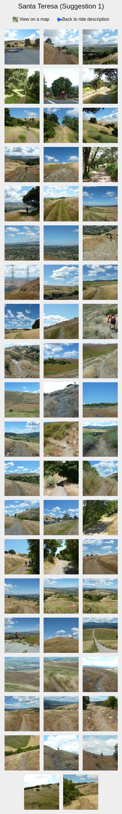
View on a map (34, 19)
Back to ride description (85, 19)
